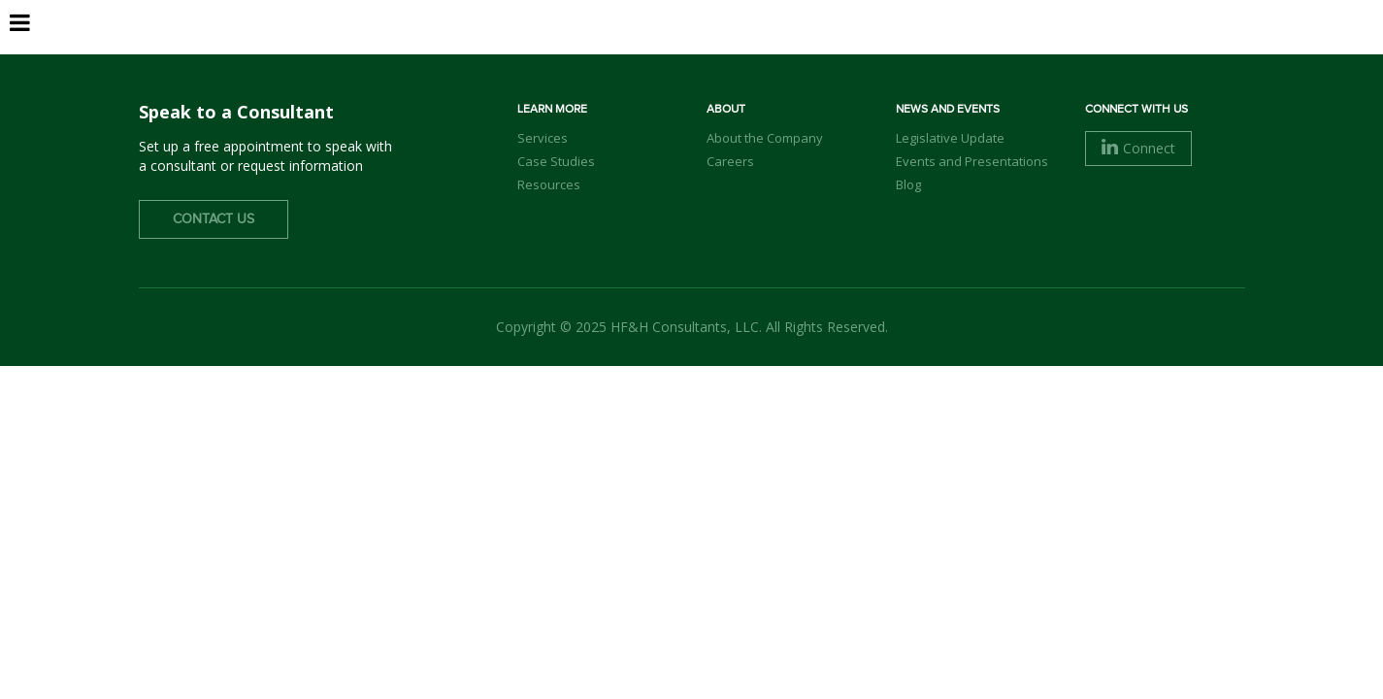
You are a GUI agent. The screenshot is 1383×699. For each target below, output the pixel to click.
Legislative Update (950, 138)
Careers (1063, 49)
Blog (908, 184)
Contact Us (213, 219)
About (682, 49)
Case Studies (556, 161)
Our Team (775, 49)
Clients (971, 49)
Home (605, 49)
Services (877, 49)
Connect (1138, 148)
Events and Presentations (972, 161)
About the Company (765, 138)
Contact (1188, 47)
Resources (548, 184)
